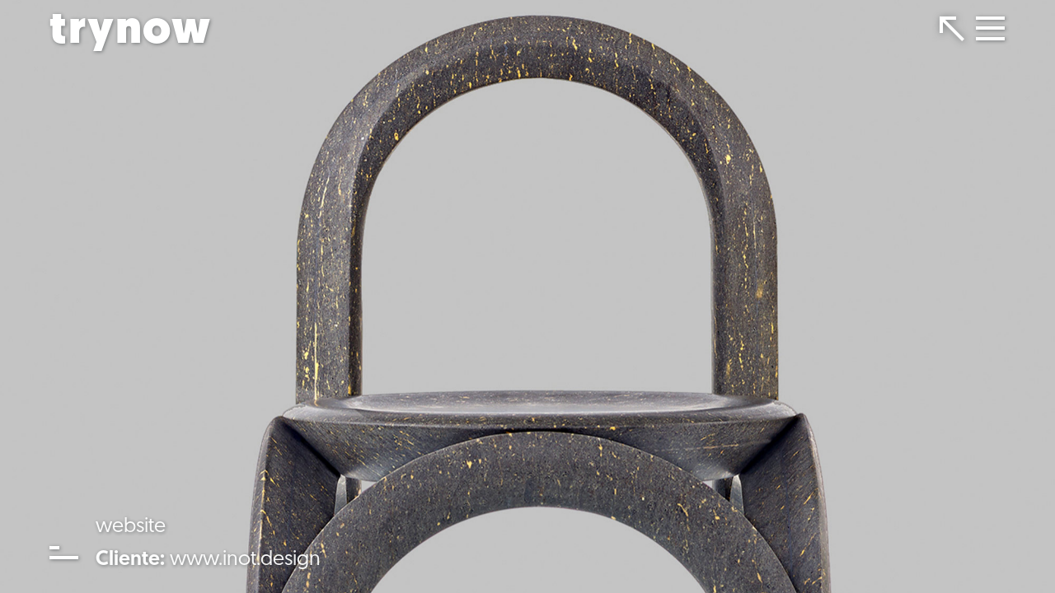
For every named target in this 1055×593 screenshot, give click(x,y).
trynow (130, 31)
